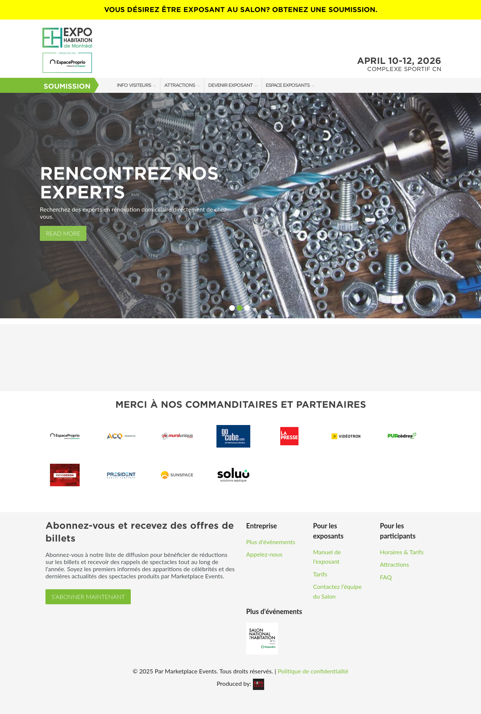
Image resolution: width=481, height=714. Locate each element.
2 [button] (239, 308)
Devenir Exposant (230, 85)
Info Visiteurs (134, 85)
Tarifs (320, 574)
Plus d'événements (270, 541)
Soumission (67, 86)
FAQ (386, 577)
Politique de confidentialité (313, 671)
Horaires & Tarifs (402, 551)
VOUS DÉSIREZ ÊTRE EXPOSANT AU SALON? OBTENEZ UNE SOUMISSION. (240, 10)
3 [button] (247, 308)
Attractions (179, 85)
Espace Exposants (288, 85)
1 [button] (232, 308)
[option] (240, 205)
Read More (63, 233)
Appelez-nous (264, 554)
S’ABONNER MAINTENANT (88, 596)
